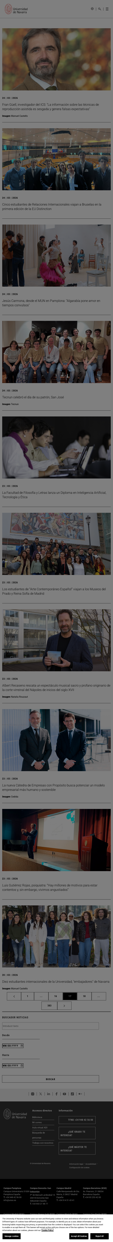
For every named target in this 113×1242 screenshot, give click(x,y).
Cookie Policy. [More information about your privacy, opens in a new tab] (47, 1232)
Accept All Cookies (79, 1238)
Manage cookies (12, 1238)
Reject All (99, 1238)
